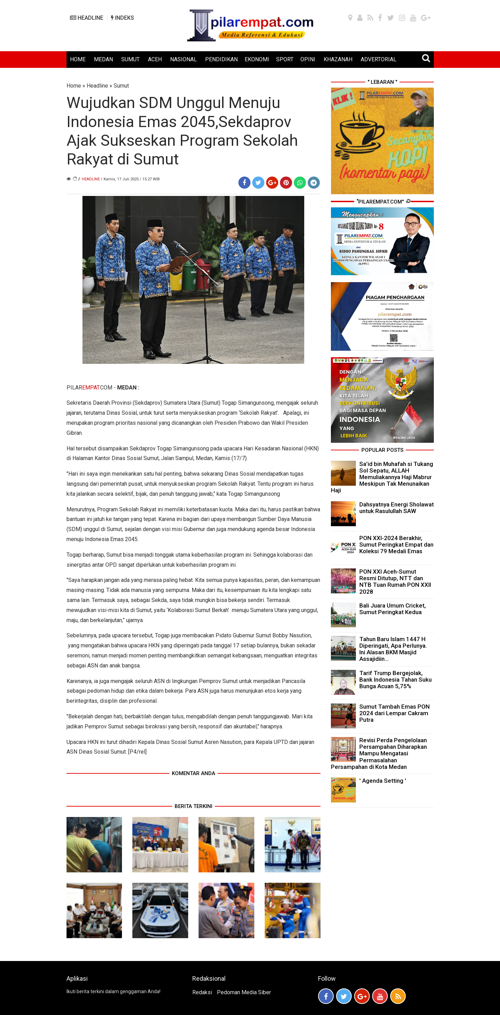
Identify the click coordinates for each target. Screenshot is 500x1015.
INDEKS (122, 18)
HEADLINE (86, 18)
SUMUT (130, 59)
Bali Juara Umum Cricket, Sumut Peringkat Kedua (392, 609)
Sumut (121, 85)
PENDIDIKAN (221, 59)
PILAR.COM (89, 387)
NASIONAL (183, 59)
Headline (97, 85)
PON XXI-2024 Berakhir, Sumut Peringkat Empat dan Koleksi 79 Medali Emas (396, 545)
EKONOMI (257, 59)
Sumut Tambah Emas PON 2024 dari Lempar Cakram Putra (394, 713)
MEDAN (103, 59)
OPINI (307, 59)
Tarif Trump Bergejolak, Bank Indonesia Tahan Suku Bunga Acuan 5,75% (395, 680)
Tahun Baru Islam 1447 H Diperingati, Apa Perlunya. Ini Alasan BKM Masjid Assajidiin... (393, 649)
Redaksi (202, 992)
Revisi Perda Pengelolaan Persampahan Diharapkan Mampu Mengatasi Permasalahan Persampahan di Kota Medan (379, 753)
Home (74, 85)
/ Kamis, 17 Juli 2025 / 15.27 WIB (130, 179)
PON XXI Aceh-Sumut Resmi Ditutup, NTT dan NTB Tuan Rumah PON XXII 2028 (395, 581)
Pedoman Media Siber (244, 992)
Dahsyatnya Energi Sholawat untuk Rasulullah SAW (396, 507)
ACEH (155, 59)
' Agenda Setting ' (382, 780)
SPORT (284, 59)
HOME (78, 59)
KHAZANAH (338, 59)
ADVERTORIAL (378, 59)
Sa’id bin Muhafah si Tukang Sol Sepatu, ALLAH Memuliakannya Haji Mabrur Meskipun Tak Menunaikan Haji (382, 477)
